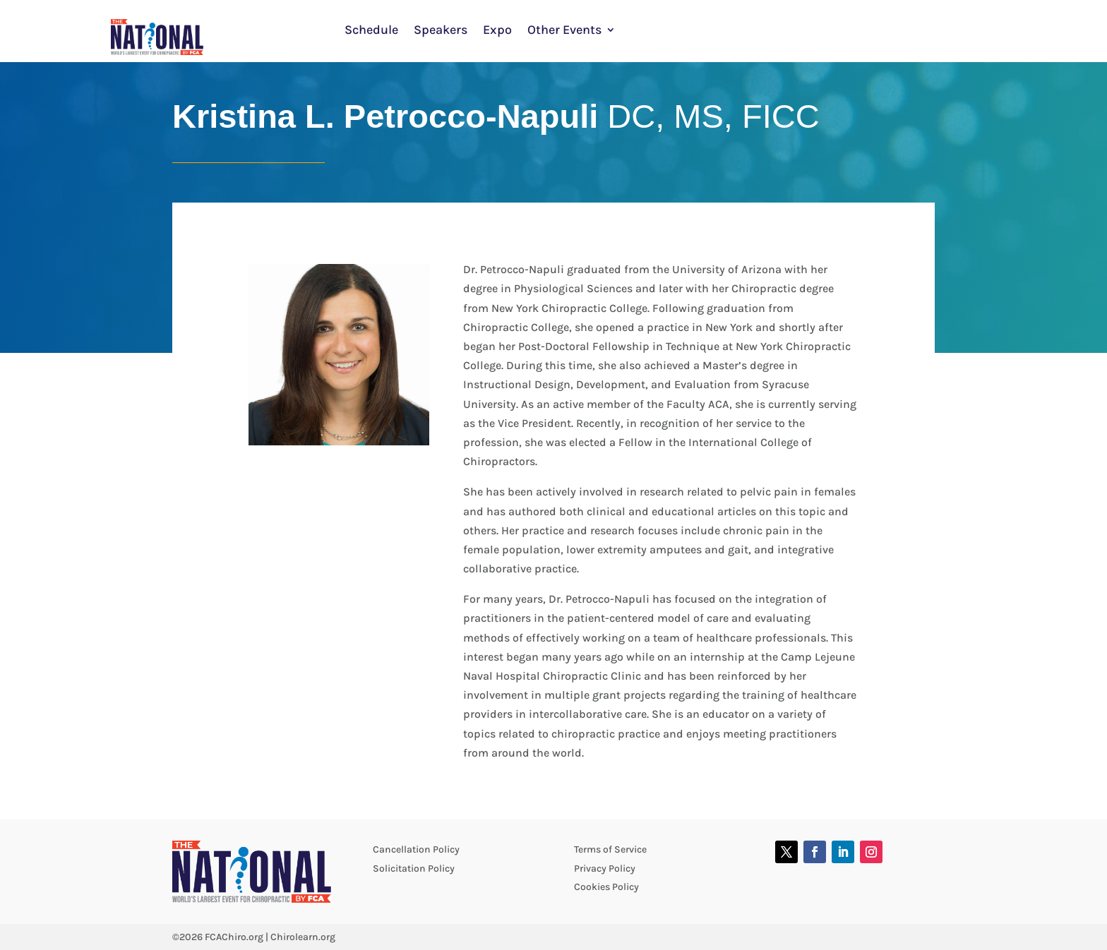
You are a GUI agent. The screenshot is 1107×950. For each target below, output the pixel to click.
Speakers (440, 31)
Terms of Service (610, 849)
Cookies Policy (606, 887)
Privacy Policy (604, 868)
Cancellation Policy (416, 849)
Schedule (371, 31)
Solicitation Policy (414, 868)
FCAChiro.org (234, 937)
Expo (497, 31)
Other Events (564, 31)
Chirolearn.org (302, 937)
